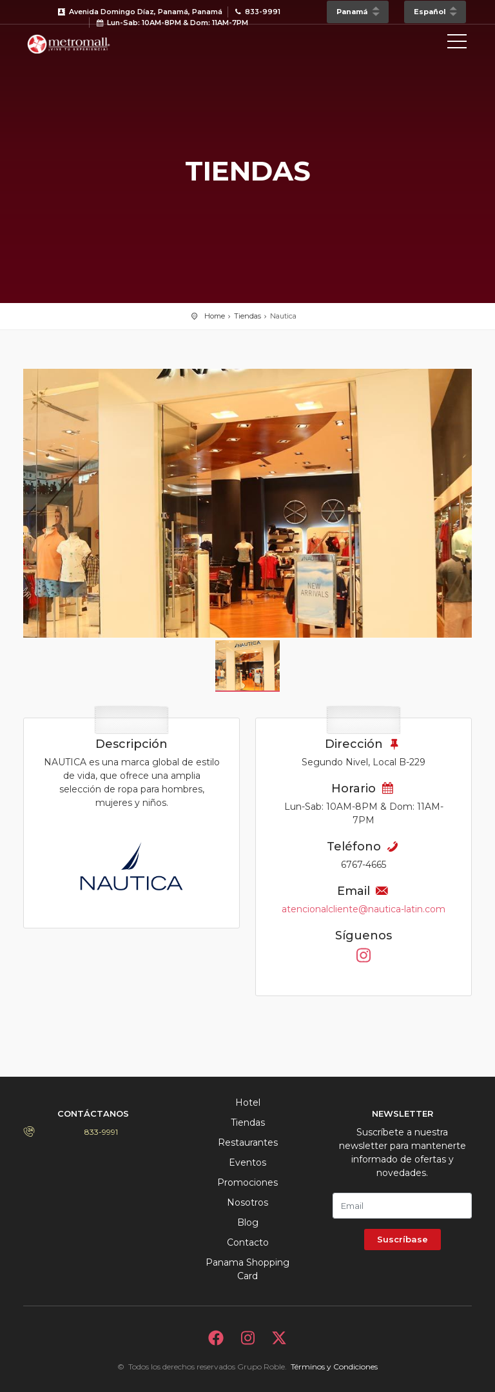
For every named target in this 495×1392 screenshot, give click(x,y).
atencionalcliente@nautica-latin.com (363, 909)
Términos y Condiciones (334, 1366)
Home (214, 315)
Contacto (248, 1242)
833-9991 (101, 1132)
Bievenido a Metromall (81, 44)
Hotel (247, 1102)
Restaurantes (248, 1142)
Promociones (247, 1182)
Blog (247, 1222)
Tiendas (247, 315)
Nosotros (247, 1202)
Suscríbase (402, 1239)
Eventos (247, 1162)
